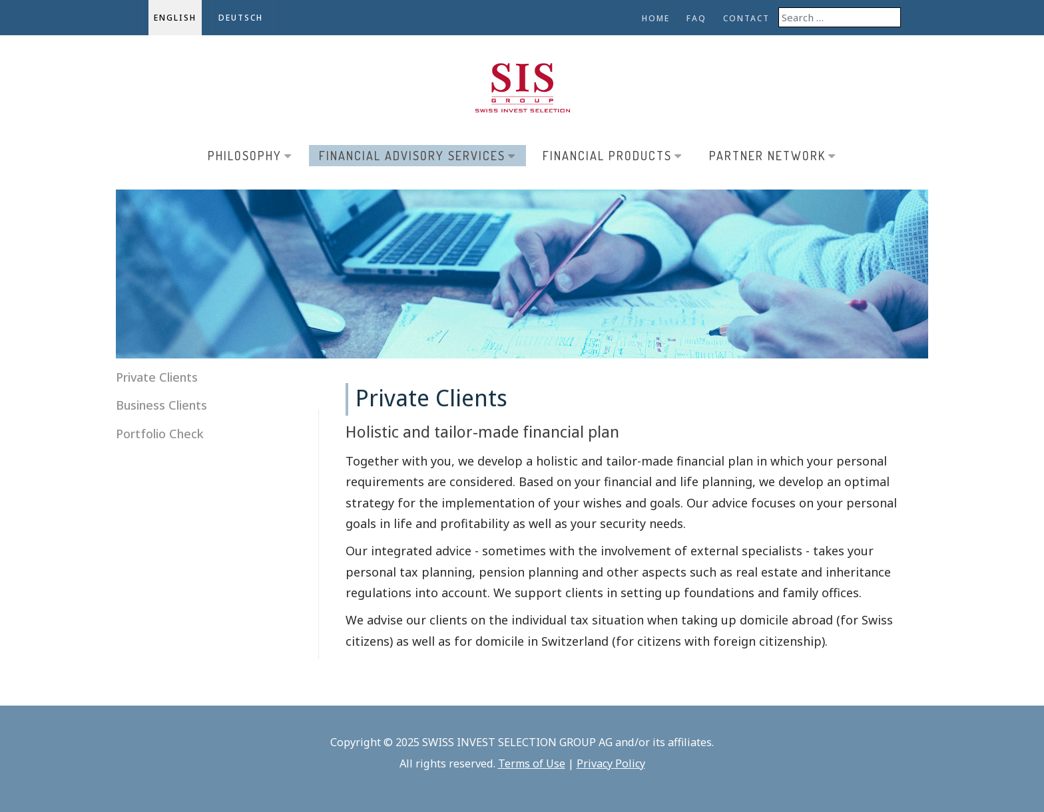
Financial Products (612, 155)
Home (656, 18)
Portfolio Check (160, 434)
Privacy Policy (611, 763)
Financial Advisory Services (417, 155)
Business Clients (161, 405)
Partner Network (772, 155)
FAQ (696, 18)
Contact (746, 18)
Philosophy (250, 155)
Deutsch (240, 17)
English (175, 17)
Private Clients (157, 377)
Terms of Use (531, 763)
